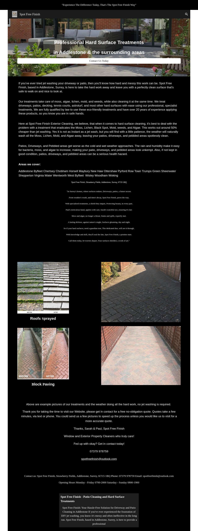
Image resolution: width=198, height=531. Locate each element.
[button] (186, 14)
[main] (99, 44)
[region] (99, 5)
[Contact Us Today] (99, 61)
